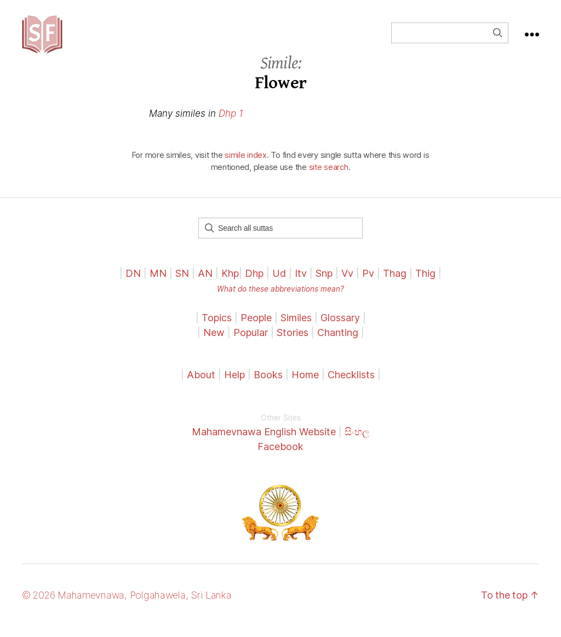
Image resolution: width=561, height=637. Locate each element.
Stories (292, 343)
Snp (324, 284)
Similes (296, 328)
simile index (246, 165)
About (202, 385)
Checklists (351, 385)
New (214, 343)
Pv (368, 284)
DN (133, 284)
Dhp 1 (231, 124)
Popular (250, 343)
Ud (279, 284)
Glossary (340, 328)
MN (158, 284)
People (256, 328)
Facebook (280, 457)
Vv (347, 284)
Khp (230, 284)
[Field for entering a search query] (449, 38)
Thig (425, 284)
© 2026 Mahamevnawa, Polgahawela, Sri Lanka (127, 606)
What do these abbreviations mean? (280, 299)
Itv (301, 284)
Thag (395, 284)
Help (234, 385)
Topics (217, 328)
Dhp (254, 284)
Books (268, 385)
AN (205, 284)
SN (182, 284)
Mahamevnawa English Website (264, 442)
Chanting (337, 343)
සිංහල (357, 442)
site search (328, 178)
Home (305, 385)
